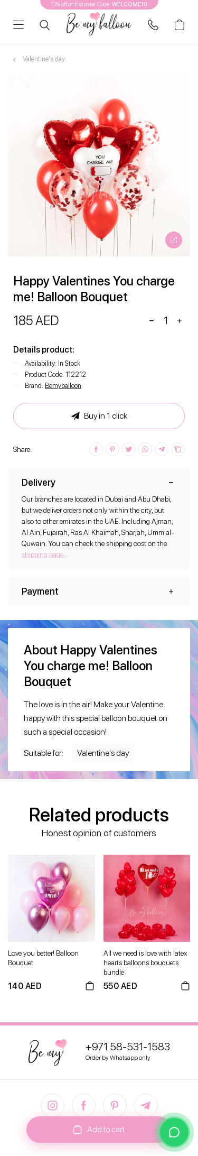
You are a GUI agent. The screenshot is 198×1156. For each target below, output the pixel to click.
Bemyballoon (63, 386)
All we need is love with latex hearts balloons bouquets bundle (145, 962)
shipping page (43, 554)
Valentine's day (103, 753)
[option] (99, 165)
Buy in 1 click (99, 416)
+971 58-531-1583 (128, 1046)
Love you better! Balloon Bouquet (43, 958)
